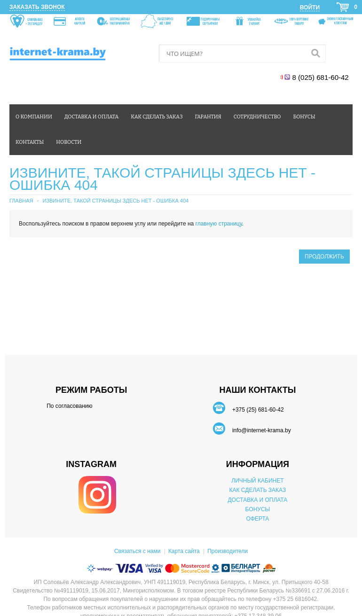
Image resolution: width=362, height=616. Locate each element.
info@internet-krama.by (261, 430)
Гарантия (208, 117)
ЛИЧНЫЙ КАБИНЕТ (257, 480)
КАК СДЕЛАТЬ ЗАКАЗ (257, 490)
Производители (227, 551)
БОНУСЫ (257, 509)
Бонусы (304, 117)
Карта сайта (184, 551)
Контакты (30, 142)
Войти (310, 7)
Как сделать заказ (156, 117)
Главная (21, 200)
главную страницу (219, 223)
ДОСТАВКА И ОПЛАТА (257, 500)
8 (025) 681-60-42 (321, 77)
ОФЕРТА (257, 518)
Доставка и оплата (91, 117)
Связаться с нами (137, 551)
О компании (34, 117)
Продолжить (324, 256)
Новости (68, 142)
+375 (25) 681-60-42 (258, 409)
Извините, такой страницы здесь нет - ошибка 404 (115, 200)
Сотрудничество (257, 117)
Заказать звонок (37, 7)
